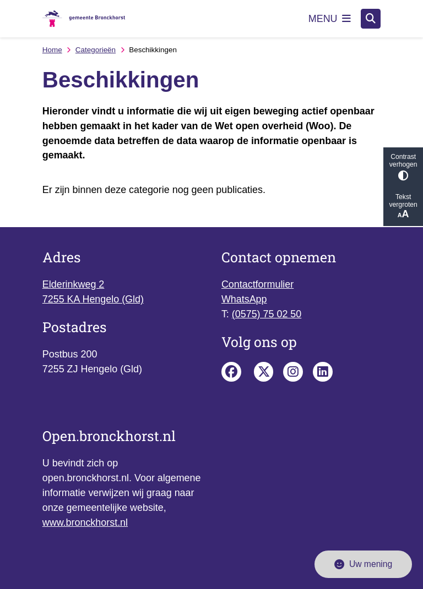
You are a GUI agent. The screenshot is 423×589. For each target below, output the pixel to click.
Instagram (293, 372)
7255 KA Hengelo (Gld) (93, 299)
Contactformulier (257, 284)
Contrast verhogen (403, 167)
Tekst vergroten (403, 206)
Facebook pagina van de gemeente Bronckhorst (231, 372)
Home (52, 50)
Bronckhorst (264, 372)
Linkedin (323, 372)
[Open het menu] (329, 18)
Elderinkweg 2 (73, 284)
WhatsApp (244, 299)
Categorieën (95, 50)
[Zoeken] (371, 18)
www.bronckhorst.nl (85, 522)
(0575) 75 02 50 (266, 314)
